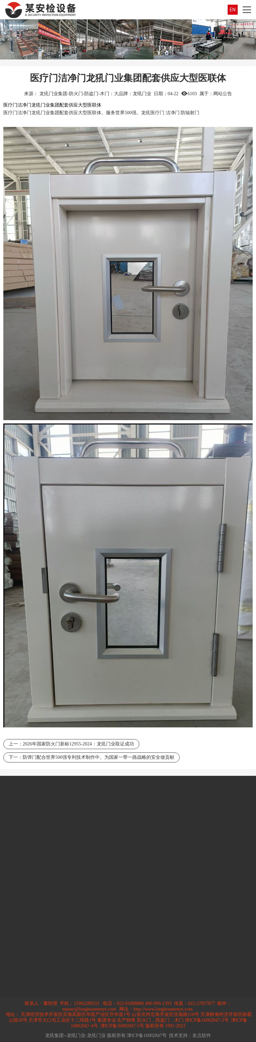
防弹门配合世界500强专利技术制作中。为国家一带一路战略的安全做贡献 (98, 757)
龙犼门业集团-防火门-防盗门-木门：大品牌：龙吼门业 (95, 93)
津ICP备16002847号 (147, 1035)
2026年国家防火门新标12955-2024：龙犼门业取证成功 (78, 743)
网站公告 (222, 93)
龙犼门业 (40, 112)
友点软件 (201, 1035)
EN (233, 9)
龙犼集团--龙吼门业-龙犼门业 (75, 1035)
